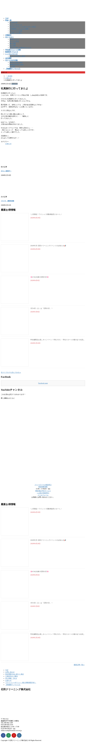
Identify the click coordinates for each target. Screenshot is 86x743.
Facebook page (43, 383)
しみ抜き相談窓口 (43, 493)
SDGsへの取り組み (16, 62)
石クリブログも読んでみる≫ (11, 372)
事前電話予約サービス (43, 491)
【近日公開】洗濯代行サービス (20, 48)
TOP (6, 670)
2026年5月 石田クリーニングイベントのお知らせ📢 (48, 246)
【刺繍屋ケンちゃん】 (13, 685)
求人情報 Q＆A (11, 678)
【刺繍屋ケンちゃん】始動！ (20, 29)
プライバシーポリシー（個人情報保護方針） (20, 682)
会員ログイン (14, 39)
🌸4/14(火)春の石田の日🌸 (39, 277)
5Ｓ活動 (12, 66)
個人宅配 (13, 43)
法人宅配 (13, 45)
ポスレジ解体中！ (6, 171)
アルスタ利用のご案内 (17, 56)
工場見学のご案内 (11, 676)
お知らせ (14, 84)
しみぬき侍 (13, 22)
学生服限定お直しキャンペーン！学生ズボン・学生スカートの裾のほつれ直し (57, 340)
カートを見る (14, 41)
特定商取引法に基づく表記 (14, 674)
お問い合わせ (10, 672)
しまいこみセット (16, 24)
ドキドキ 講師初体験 (7, 201)
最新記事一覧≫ (79, 665)
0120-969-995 (43, 487)
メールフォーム (43, 495)
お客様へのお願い (16, 33)
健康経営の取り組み (17, 64)
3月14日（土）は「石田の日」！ (41, 308)
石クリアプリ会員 (16, 31)
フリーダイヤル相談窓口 (43, 485)
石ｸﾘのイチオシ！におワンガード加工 (23, 26)
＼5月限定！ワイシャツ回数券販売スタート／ (46, 214)
